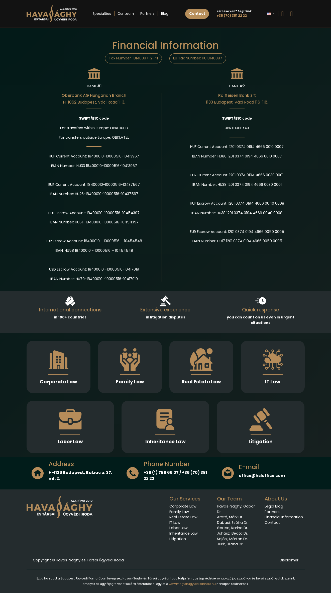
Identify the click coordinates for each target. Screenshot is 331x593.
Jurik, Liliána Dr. (230, 544)
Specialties (101, 13)
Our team (126, 13)
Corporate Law (58, 381)
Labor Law (70, 441)
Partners (147, 13)
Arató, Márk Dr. (230, 517)
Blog (164, 13)
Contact (272, 522)
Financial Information (284, 517)
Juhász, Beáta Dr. (232, 533)
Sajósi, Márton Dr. (232, 538)
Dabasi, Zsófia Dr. (232, 522)
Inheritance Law (165, 441)
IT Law (272, 381)
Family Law (130, 381)
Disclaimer (289, 560)
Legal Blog (274, 506)
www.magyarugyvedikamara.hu (192, 584)
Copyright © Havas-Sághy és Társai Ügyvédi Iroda (78, 560)
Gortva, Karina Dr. (232, 527)
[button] (271, 13)
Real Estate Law (201, 381)
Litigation (261, 441)
